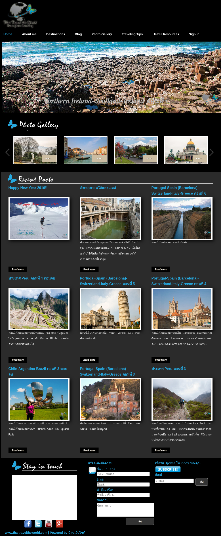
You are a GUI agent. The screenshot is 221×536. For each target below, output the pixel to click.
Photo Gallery (102, 34)
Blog (78, 34)
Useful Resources (166, 34)
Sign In (194, 34)
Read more (18, 269)
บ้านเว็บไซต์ (76, 532)
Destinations (55, 34)
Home (8, 34)
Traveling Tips (132, 34)
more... (49, 158)
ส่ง (143, 524)
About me (29, 34)
